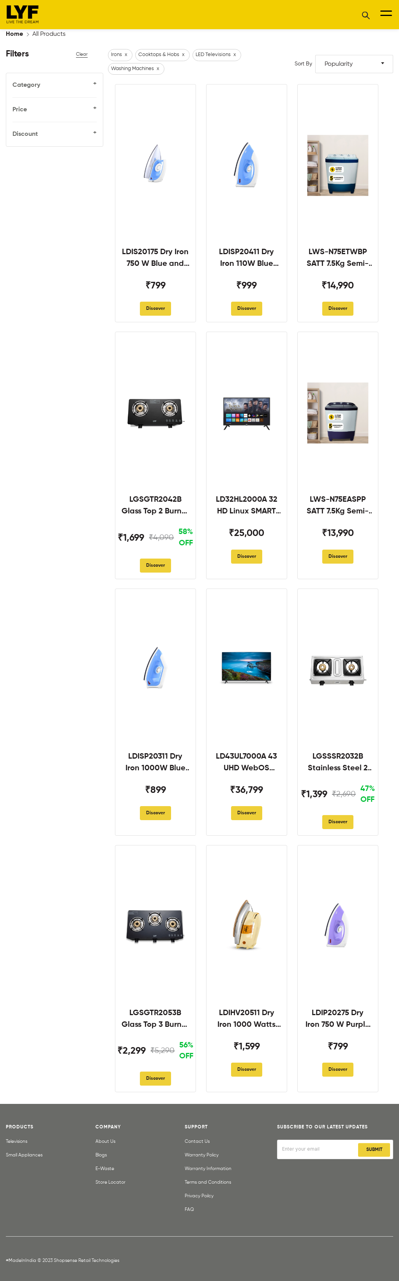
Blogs (101, 1155)
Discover (155, 308)
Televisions (16, 1141)
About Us (105, 1141)
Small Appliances (24, 1155)
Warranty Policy (202, 1155)
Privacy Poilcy (199, 1196)
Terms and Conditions (208, 1182)
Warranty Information (208, 1169)
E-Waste (104, 1169)
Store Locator (110, 1182)
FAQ (189, 1209)
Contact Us (197, 1141)
